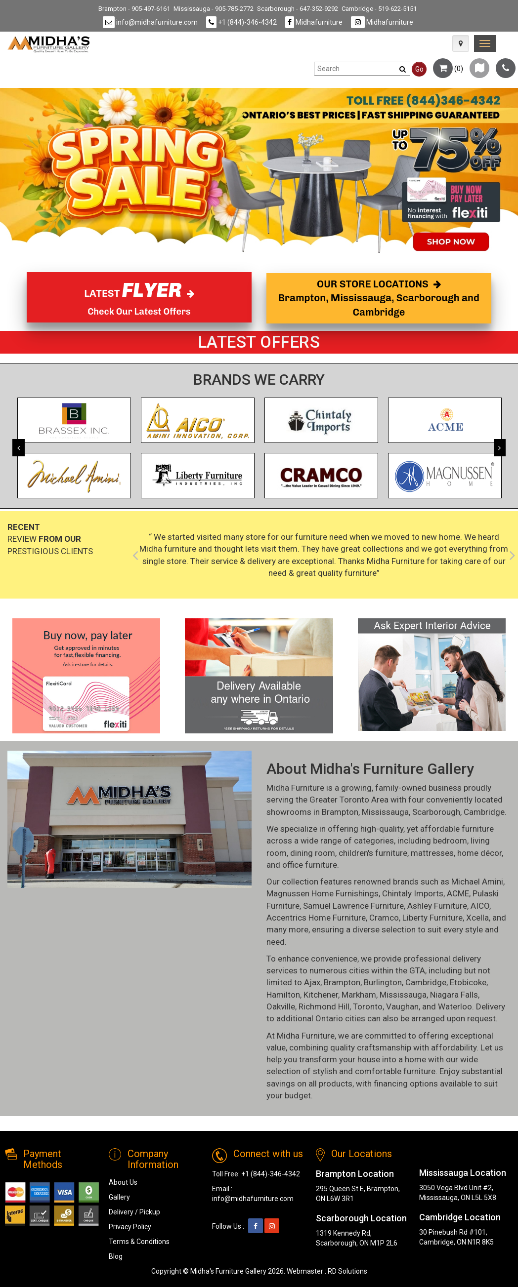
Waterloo (455, 1006)
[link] (485, 43)
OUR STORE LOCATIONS (378, 298)
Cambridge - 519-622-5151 (379, 8)
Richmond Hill (324, 1006)
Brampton (340, 812)
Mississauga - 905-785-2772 (213, 8)
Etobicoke (468, 982)
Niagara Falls (454, 995)
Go (419, 69)
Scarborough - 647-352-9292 (297, 8)
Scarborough (436, 812)
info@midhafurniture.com (150, 22)
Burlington (383, 982)
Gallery (119, 1197)
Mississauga (385, 812)
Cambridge (484, 812)
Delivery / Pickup (134, 1212)
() (448, 69)
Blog (116, 1256)
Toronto (368, 1006)
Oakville (280, 1006)
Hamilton (283, 995)
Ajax (312, 982)
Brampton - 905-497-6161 (134, 8)
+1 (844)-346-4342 (241, 22)
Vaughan (402, 1006)
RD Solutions (347, 1271)
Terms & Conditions (139, 1242)
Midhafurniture (314, 22)
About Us (123, 1182)
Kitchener (320, 995)
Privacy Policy (130, 1227)
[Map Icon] (460, 43)
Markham (359, 995)
